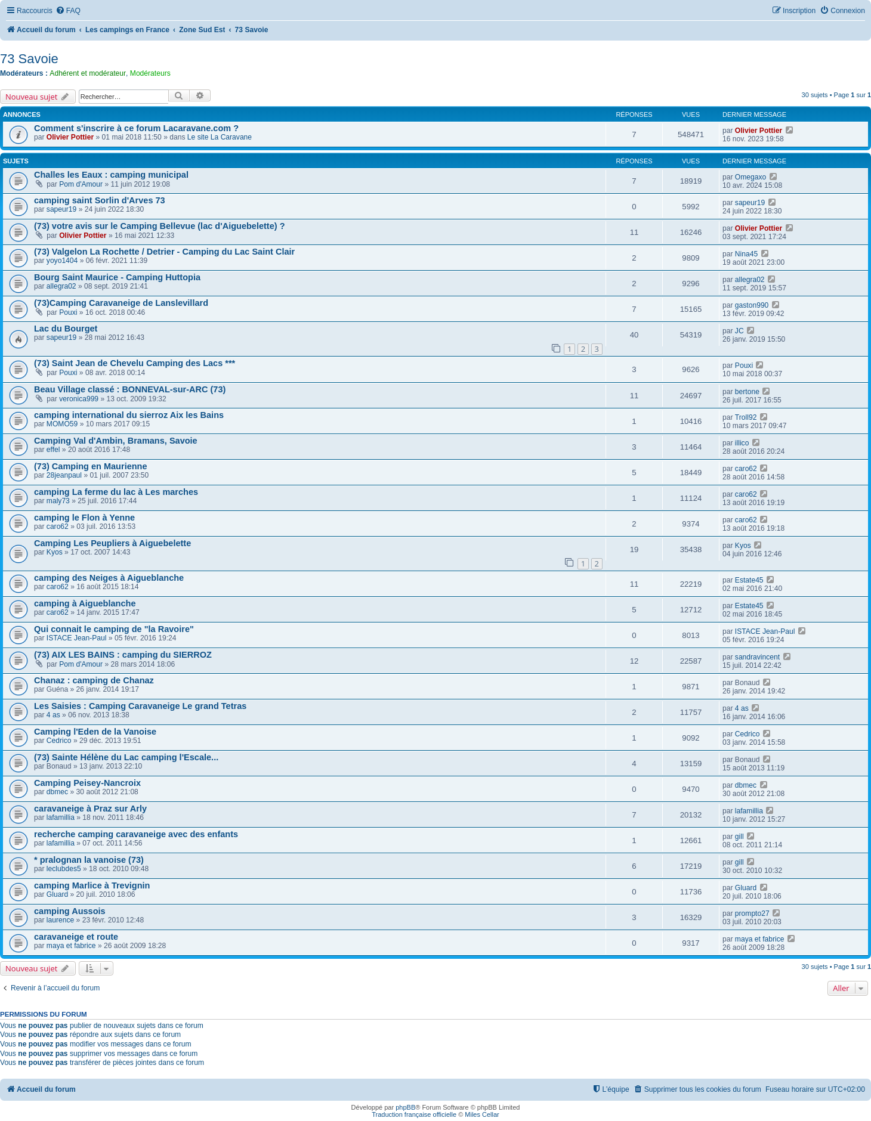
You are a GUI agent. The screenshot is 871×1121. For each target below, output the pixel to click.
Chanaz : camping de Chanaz (94, 680)
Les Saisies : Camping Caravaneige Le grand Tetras (140, 706)
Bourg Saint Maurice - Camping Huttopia (117, 277)
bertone (747, 392)
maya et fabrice (71, 946)
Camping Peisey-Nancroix (87, 783)
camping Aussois (70, 911)
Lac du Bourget (65, 328)
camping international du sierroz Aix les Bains (129, 415)
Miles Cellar (482, 1114)
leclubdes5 (64, 869)
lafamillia (61, 817)
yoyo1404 (62, 260)
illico (742, 443)
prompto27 (752, 913)
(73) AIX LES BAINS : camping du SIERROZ (123, 654)
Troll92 (746, 417)
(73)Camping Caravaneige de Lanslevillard (121, 303)
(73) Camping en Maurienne (90, 466)
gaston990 (752, 305)
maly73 (58, 501)
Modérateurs (150, 73)
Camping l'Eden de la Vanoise (95, 731)
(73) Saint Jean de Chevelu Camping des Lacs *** (134, 363)
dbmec (57, 792)
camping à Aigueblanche (84, 603)
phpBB (405, 1107)
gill (739, 836)
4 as (53, 715)
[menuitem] (68, 11)
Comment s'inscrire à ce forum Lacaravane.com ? (136, 128)
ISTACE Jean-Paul (77, 638)
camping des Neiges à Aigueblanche (109, 578)
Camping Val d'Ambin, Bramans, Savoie (115, 440)
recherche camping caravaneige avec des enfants (136, 834)
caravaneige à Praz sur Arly (90, 808)
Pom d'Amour (81, 184)
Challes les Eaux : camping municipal (111, 174)
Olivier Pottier (70, 137)
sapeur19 (61, 209)
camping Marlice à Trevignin (92, 885)
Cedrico (59, 740)
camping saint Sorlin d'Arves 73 (99, 200)
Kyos (55, 552)
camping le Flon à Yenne (84, 517)
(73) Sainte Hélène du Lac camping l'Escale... (126, 757)
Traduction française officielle (414, 1114)
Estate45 (749, 580)
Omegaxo (750, 177)
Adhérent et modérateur (88, 73)
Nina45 (746, 254)
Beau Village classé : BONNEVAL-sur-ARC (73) (130, 389)
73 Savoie (29, 58)
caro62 (746, 468)
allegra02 (61, 286)
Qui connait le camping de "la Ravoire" (114, 629)
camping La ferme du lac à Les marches (116, 492)
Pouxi (68, 312)
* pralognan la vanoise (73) (89, 860)
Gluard (57, 894)
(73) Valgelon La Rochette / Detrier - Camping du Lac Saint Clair (164, 251)
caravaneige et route (76, 937)
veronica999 (78, 399)
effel (53, 449)
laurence (60, 920)
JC (739, 331)
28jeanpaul (64, 475)
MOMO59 (62, 424)
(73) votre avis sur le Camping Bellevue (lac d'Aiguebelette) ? (159, 226)
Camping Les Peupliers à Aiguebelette (112, 543)
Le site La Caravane (219, 137)
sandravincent (757, 657)
